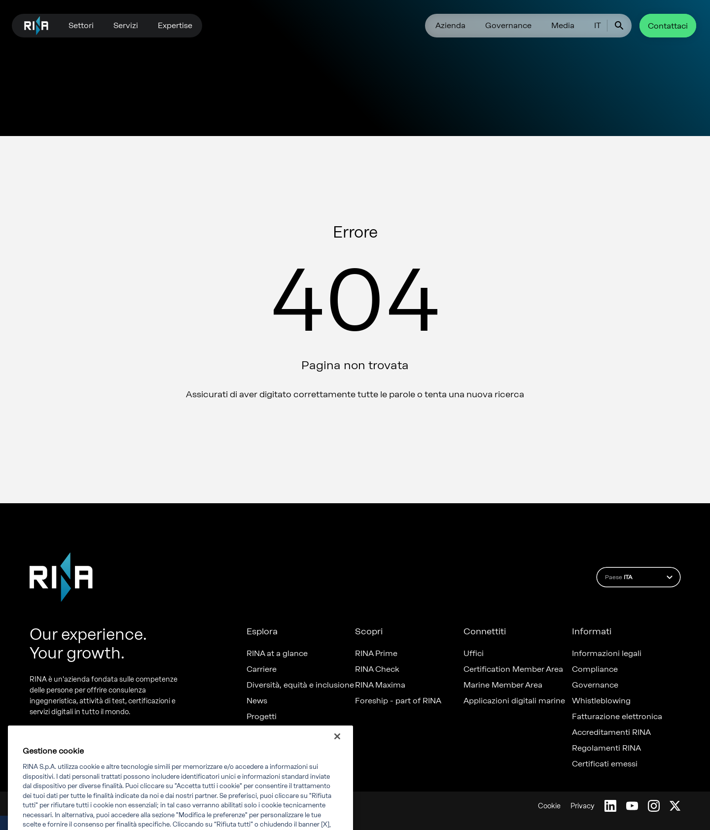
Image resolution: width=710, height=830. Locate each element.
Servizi (125, 25)
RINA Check (377, 669)
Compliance (595, 669)
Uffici (473, 653)
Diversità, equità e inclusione (300, 685)
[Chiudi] (337, 746)
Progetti (262, 717)
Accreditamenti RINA (611, 732)
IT (597, 25)
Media (562, 25)
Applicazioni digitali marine (514, 701)
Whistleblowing (601, 701)
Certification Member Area (513, 669)
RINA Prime (376, 653)
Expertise (175, 25)
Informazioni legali (606, 653)
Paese (640, 577)
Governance (508, 25)
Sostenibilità (270, 732)
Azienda (450, 25)
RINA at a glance (277, 653)
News (257, 701)
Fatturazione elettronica (617, 717)
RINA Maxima (380, 685)
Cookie (549, 806)
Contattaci (668, 26)
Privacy (582, 806)
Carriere (262, 669)
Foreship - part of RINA (398, 701)
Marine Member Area (502, 685)
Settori (81, 25)
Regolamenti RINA (606, 748)
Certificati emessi (605, 764)
